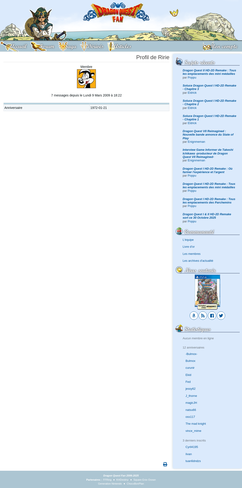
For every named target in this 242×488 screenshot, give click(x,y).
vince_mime (193, 431)
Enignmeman (196, 141)
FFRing (107, 479)
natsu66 (191, 410)
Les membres (192, 254)
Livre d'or (189, 246)
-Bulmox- (191, 354)
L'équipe (188, 239)
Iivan (189, 454)
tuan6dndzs (193, 461)
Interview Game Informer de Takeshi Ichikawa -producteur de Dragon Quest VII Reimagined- (208, 153)
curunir (190, 367)
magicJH (191, 402)
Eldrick (192, 92)
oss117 (190, 416)
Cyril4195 (192, 447)
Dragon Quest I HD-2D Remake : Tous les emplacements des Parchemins (209, 200)
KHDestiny (122, 479)
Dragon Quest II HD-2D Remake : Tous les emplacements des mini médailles (209, 72)
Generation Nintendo (110, 483)
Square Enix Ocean (144, 479)
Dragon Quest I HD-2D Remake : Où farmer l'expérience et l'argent (208, 170)
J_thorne (191, 396)
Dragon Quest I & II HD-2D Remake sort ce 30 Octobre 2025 (207, 215)
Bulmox (190, 361)
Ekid (188, 375)
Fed (188, 381)
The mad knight (196, 423)
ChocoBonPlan (135, 483)
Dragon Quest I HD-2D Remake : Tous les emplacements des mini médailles (209, 185)
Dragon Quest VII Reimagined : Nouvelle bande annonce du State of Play (208, 134)
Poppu (192, 77)
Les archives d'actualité (198, 260)
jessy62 (190, 388)
